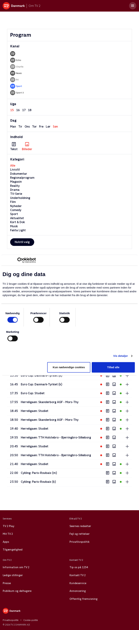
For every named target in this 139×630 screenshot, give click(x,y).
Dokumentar (18, 173)
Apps (6, 541)
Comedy (15, 210)
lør (48, 126)
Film (13, 202)
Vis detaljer (120, 355)
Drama (15, 190)
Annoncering (78, 591)
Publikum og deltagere (17, 591)
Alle (12, 165)
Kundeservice (78, 583)
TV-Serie (16, 193)
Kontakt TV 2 (78, 575)
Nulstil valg (22, 242)
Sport (14, 214)
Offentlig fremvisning (84, 598)
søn (55, 126)
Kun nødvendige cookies (69, 367)
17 (24, 110)
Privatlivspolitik (79, 541)
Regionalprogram (22, 177)
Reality (15, 186)
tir (20, 126)
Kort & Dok (17, 222)
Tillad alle (113, 367)
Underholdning (20, 198)
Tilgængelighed (12, 549)
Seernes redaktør (80, 526)
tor (34, 126)
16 (18, 110)
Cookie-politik (30, 620)
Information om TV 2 (16, 567)
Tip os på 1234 (79, 567)
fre (41, 126)
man (13, 126)
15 (12, 110)
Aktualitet (17, 218)
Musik (14, 226)
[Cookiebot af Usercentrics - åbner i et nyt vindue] (20, 260)
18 (29, 110)
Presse (7, 583)
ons (27, 126)
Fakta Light (18, 230)
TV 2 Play (8, 526)
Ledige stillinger (13, 575)
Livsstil (15, 169)
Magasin (16, 181)
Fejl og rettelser (80, 533)
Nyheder (16, 206)
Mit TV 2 (8, 533)
